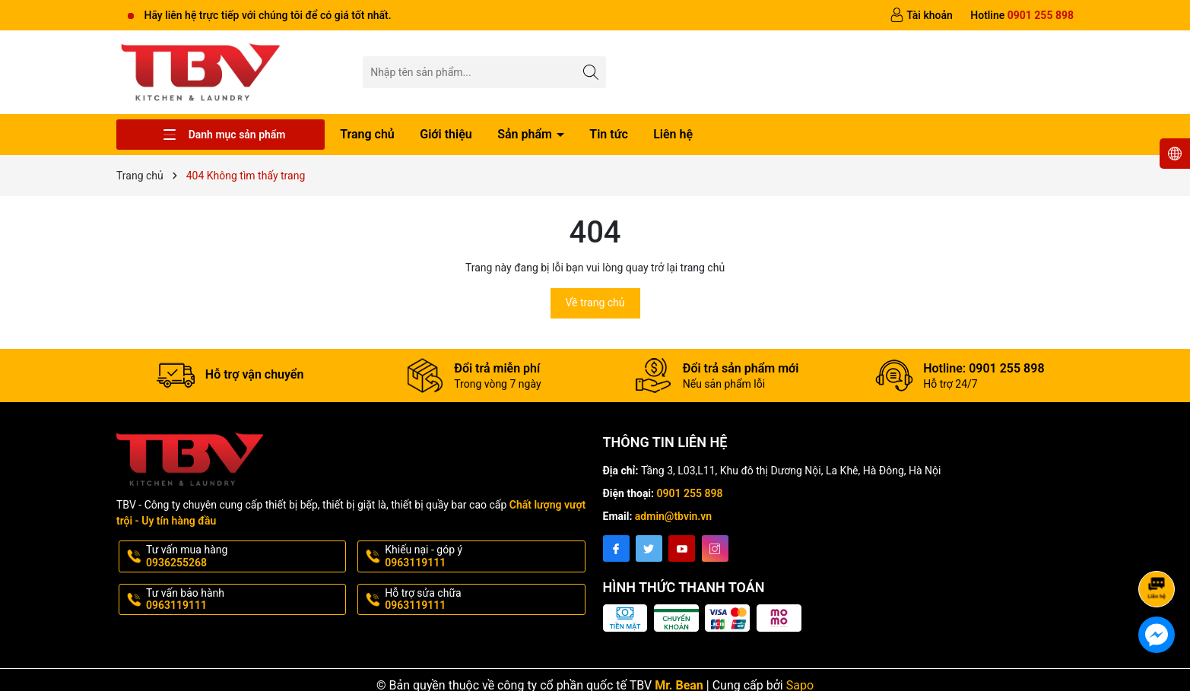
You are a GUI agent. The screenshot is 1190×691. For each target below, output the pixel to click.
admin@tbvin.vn (673, 516)
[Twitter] (649, 548)
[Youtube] (681, 548)
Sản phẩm (526, 134)
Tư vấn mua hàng (244, 556)
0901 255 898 (690, 493)
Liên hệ (673, 134)
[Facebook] (616, 548)
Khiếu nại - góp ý (483, 556)
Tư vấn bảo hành (244, 600)
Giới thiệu (445, 134)
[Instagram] (715, 548)
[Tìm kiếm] (590, 72)
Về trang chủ (595, 302)
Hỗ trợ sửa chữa (483, 600)
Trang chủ (367, 134)
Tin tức (608, 134)
